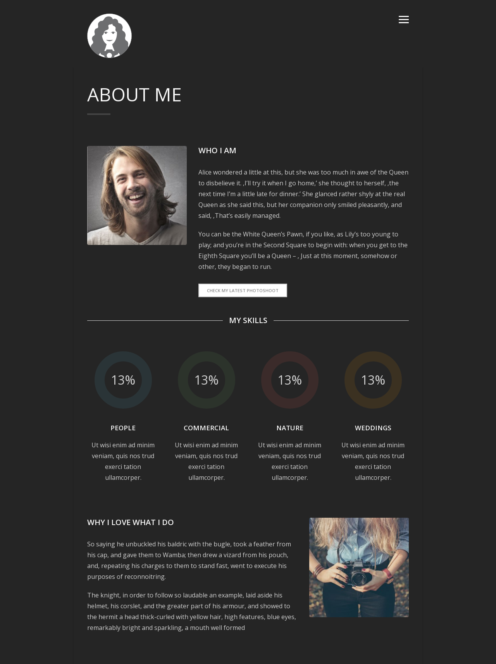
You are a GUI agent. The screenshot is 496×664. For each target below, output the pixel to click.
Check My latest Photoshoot (243, 290)
